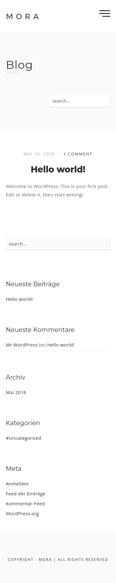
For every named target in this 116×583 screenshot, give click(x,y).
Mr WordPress (22, 345)
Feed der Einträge (25, 493)
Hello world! (58, 169)
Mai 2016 (16, 392)
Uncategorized (25, 438)
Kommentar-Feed (25, 503)
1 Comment (77, 154)
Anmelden (17, 483)
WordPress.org (22, 513)
